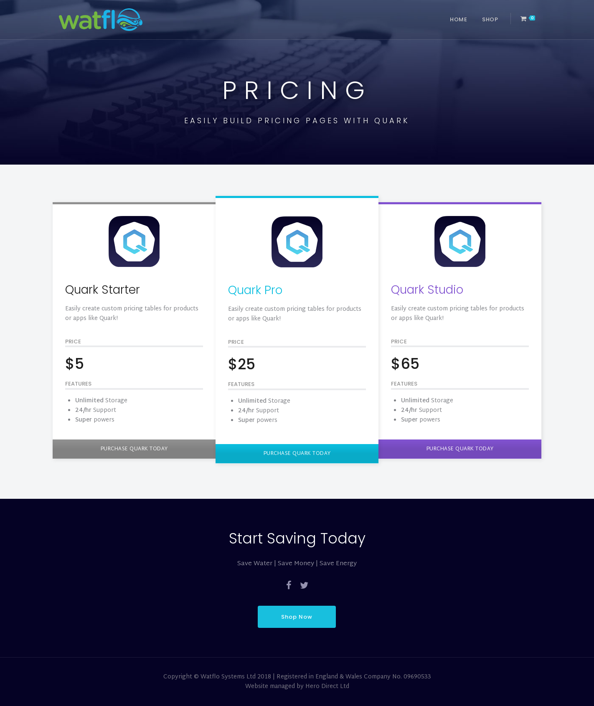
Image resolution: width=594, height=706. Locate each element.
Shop (490, 19)
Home (458, 19)
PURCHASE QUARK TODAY (134, 449)
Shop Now (296, 617)
